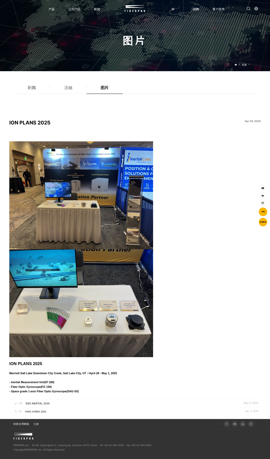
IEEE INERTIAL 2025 (38, 403)
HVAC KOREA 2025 (35, 411)
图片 (254, 64)
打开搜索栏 (248, 8)
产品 (52, 9)
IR (173, 9)
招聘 (196, 9)
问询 (263, 212)
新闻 (97, 9)
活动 (68, 89)
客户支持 (218, 9)
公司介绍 (74, 9)
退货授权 (263, 222)
